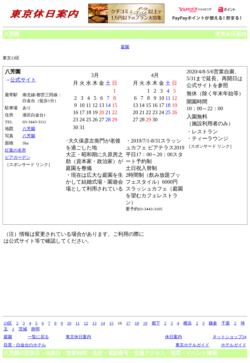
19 (145, 323)
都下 (156, 323)
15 (111, 323)
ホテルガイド (233, 344)
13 (94, 323)
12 (86, 323)
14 (103, 323)
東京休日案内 (230, 34)
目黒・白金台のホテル (25, 344)
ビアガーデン (17, 157)
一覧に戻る (38, 336)
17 (128, 323)
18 (137, 323)
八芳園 (28, 128)
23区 (8, 323)
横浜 (187, 323)
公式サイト (23, 80)
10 (69, 323)
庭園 (125, 46)
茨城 (23, 328)
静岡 (35, 328)
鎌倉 (213, 323)
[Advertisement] (34, 192)
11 (78, 323)
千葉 (225, 323)
